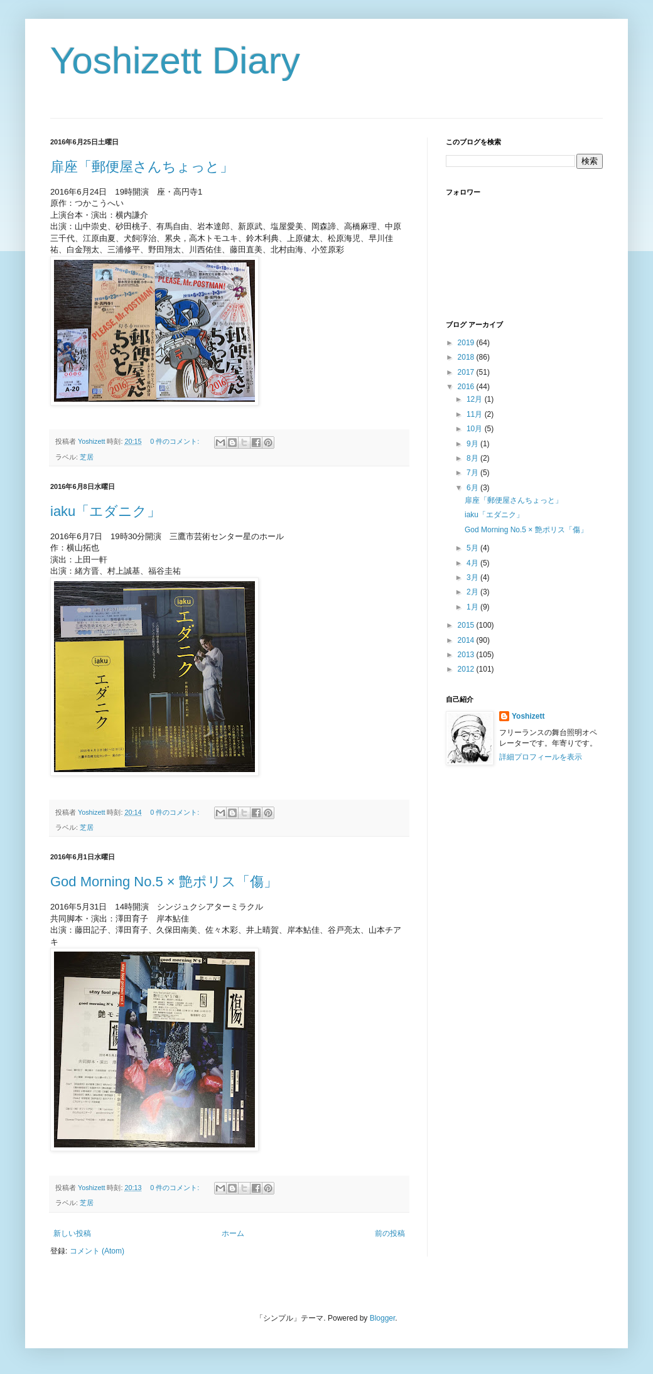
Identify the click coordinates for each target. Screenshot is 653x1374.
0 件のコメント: (175, 441)
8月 (473, 458)
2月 (473, 592)
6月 (473, 487)
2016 (467, 386)
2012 (467, 669)
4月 (473, 563)
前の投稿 (390, 1233)
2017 (467, 372)
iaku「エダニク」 (105, 511)
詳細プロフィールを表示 (540, 757)
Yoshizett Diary (175, 61)
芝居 (87, 457)
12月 (476, 399)
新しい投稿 (72, 1233)
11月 (476, 414)
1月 (473, 607)
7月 (473, 472)
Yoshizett (528, 716)
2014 (467, 640)
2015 (467, 625)
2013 (467, 654)
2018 (467, 357)
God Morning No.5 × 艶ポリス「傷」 (164, 881)
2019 (467, 342)
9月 (473, 443)
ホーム (233, 1233)
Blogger (383, 1318)
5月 (473, 548)
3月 (473, 577)
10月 (476, 428)
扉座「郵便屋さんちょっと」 (142, 166)
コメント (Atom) (97, 1251)
